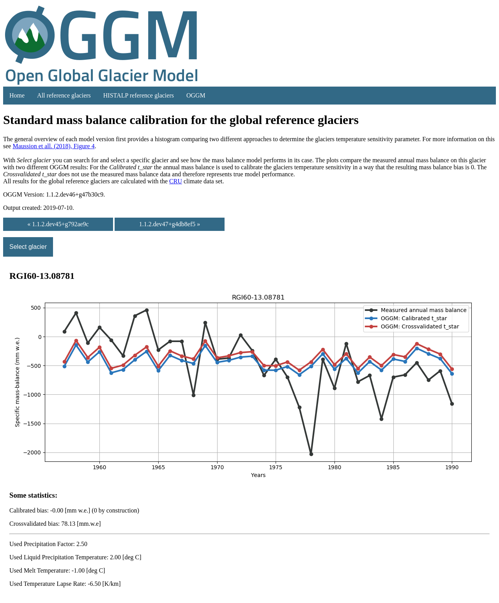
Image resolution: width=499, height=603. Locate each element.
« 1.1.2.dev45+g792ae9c (57, 224)
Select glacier (28, 246)
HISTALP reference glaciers (138, 95)
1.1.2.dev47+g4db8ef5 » (169, 224)
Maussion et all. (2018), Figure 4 (53, 146)
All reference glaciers (64, 95)
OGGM (195, 95)
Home (17, 95)
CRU (175, 181)
